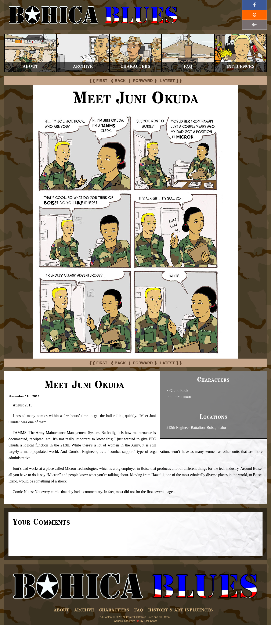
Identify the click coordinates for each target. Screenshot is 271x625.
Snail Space (150, 620)
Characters (135, 66)
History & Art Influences (180, 610)
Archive (83, 66)
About (30, 66)
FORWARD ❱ (145, 81)
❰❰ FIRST (98, 81)
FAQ (188, 66)
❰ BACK (118, 81)
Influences (240, 66)
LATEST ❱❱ (171, 81)
